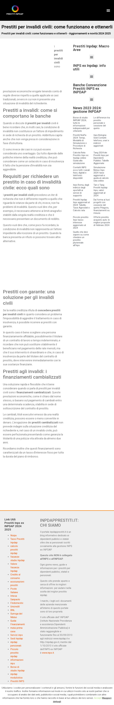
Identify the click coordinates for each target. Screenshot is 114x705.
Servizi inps (16, 635)
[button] (108, 10)
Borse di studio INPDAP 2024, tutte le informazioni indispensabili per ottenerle (81, 124)
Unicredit (15, 606)
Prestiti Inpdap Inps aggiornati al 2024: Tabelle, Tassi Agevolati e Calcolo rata (81, 205)
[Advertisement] (28, 66)
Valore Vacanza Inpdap (14, 567)
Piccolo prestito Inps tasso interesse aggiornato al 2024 (80, 222)
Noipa (13, 535)
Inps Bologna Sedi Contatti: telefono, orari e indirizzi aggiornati (101, 140)
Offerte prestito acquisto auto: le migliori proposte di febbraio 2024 (102, 221)
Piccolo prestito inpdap (14, 653)
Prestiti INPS (17, 681)
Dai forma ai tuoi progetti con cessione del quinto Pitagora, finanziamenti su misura (102, 206)
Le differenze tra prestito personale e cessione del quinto (102, 123)
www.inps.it (48, 652)
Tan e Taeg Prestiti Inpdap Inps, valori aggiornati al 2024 (100, 190)
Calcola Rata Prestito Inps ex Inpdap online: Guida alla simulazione (80, 158)
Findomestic (16, 603)
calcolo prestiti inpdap (14, 550)
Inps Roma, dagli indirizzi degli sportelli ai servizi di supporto (81, 190)
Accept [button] (98, 698)
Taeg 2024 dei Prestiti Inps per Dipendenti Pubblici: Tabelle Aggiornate (101, 158)
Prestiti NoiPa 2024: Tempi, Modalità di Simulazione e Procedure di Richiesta (80, 142)
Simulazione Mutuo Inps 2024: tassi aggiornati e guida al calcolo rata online (101, 174)
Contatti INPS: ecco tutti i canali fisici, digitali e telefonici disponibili (81, 172)
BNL (12, 610)
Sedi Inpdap (16, 638)
